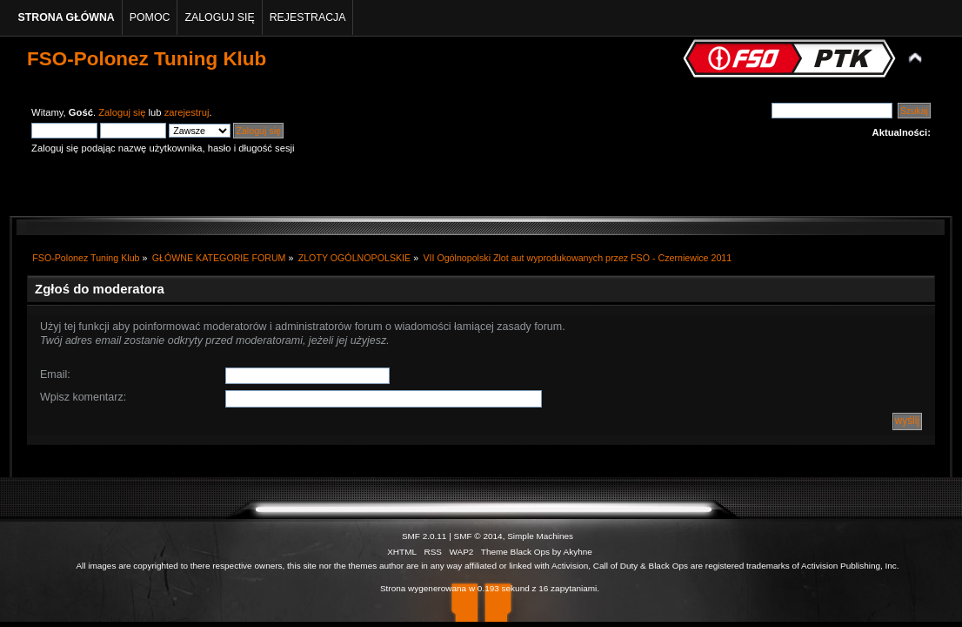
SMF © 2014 (478, 536)
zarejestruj (187, 112)
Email (53, 374)
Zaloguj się (121, 112)
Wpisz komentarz (82, 397)
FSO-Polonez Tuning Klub (146, 59)
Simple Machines (540, 536)
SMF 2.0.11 (424, 536)
